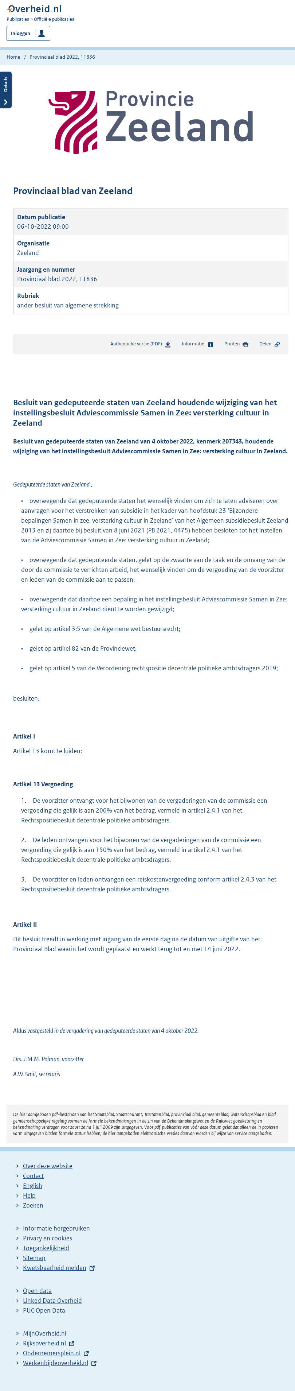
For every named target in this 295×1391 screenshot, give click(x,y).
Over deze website (47, 1166)
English (32, 1186)
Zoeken (33, 1205)
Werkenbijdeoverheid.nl (55, 1363)
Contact (33, 1176)
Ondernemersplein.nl (51, 1353)
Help (29, 1196)
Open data (37, 1291)
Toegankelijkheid (46, 1248)
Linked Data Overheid (52, 1301)
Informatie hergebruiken (56, 1228)
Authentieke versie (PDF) (140, 345)
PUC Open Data (44, 1310)
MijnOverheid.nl (44, 1333)
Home (13, 57)
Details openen (6, 90)
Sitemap (34, 1258)
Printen (236, 344)
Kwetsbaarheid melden (54, 1268)
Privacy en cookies (47, 1238)
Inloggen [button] (20, 33)
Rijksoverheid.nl (44, 1343)
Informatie (197, 344)
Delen (269, 344)
